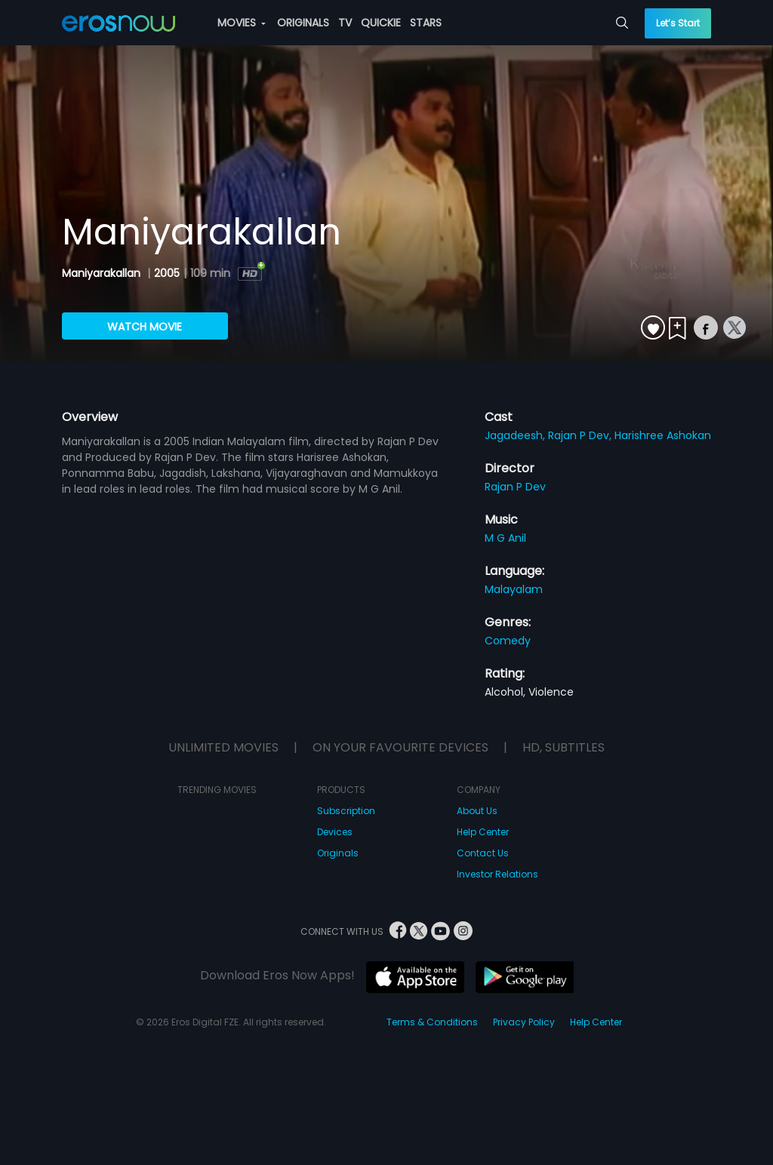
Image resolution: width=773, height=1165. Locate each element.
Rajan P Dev (515, 486)
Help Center (483, 831)
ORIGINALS (303, 22)
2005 (167, 273)
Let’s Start (678, 23)
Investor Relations (497, 874)
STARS (426, 22)
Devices (335, 831)
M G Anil (505, 538)
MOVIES (241, 22)
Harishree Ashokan (662, 435)
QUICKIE (381, 22)
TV (345, 22)
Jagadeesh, (516, 435)
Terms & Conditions (432, 1022)
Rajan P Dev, (581, 435)
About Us (477, 810)
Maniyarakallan (102, 273)
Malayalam (514, 589)
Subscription (346, 810)
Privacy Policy (524, 1022)
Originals (338, 853)
